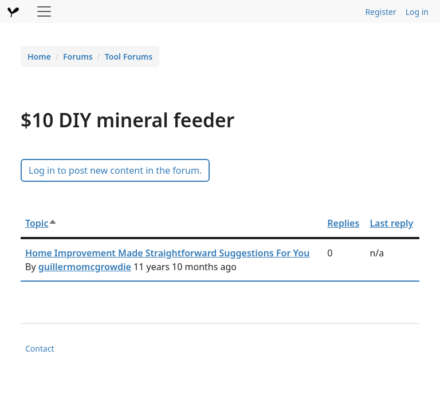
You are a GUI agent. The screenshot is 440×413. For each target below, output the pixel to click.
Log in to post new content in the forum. (115, 170)
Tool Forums (128, 56)
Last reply (391, 223)
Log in (417, 11)
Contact (39, 348)
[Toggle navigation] (44, 11)
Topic (41, 223)
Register (380, 11)
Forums (78, 56)
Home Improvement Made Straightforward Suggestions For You (167, 253)
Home (39, 56)
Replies (343, 223)
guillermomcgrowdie (84, 266)
